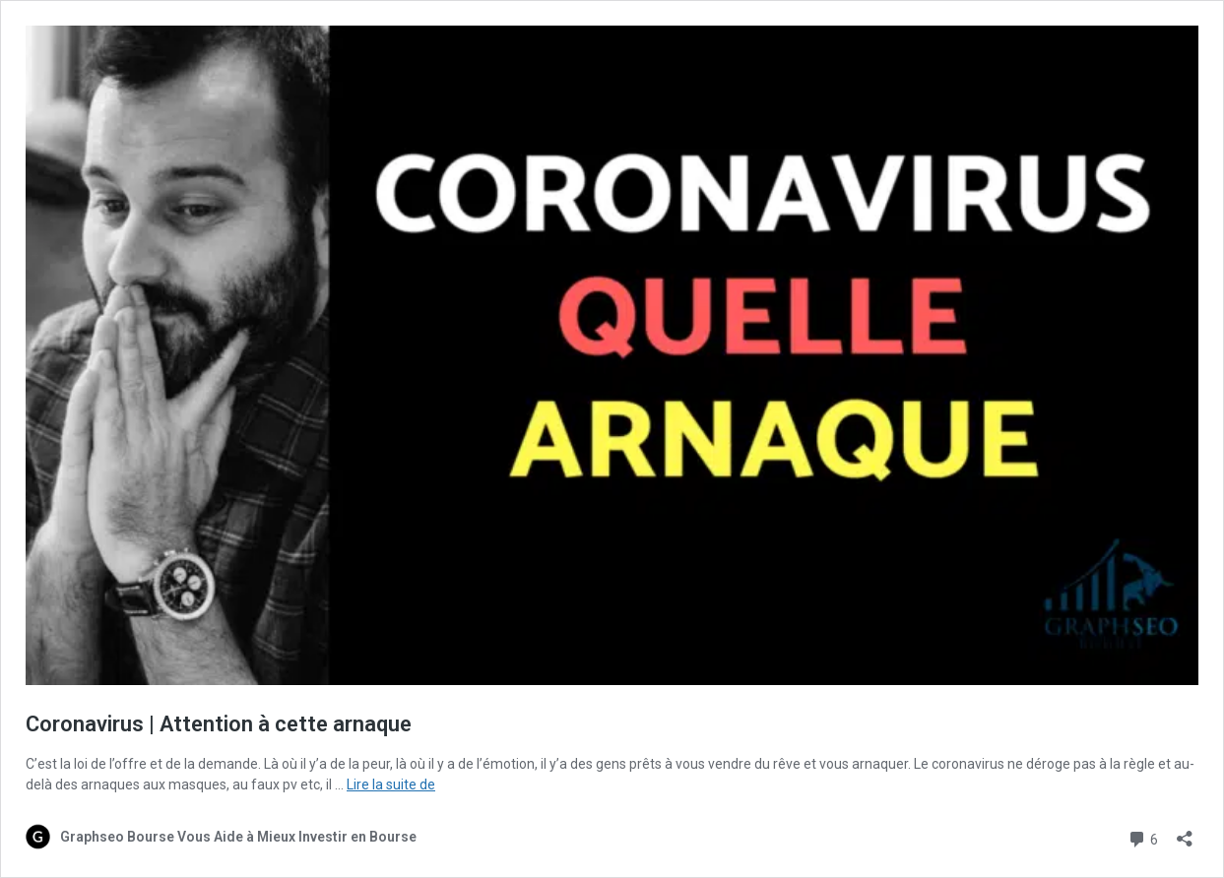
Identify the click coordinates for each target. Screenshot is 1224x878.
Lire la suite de (391, 784)
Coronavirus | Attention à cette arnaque (219, 724)
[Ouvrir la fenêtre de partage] (1184, 832)
